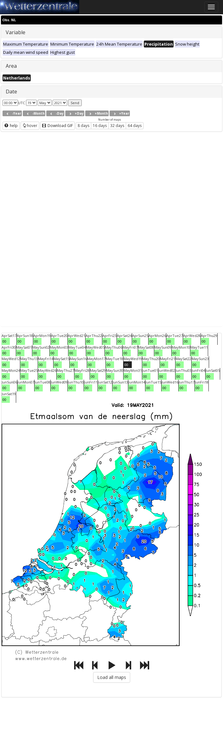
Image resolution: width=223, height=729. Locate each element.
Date (11, 91)
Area (11, 65)
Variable (15, 32)
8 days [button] (83, 125)
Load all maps (111, 677)
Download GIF (57, 126)
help (11, 126)
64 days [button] (135, 125)
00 (4, 341)
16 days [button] (100, 125)
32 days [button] (117, 125)
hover (29, 126)
